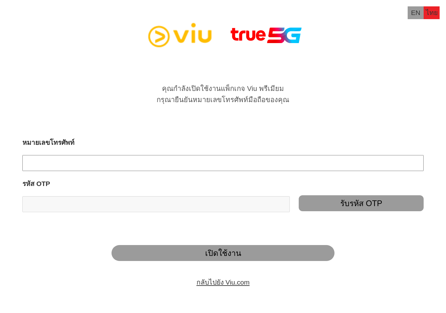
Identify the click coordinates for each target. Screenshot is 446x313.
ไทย (432, 12)
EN (415, 12)
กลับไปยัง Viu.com (223, 282)
